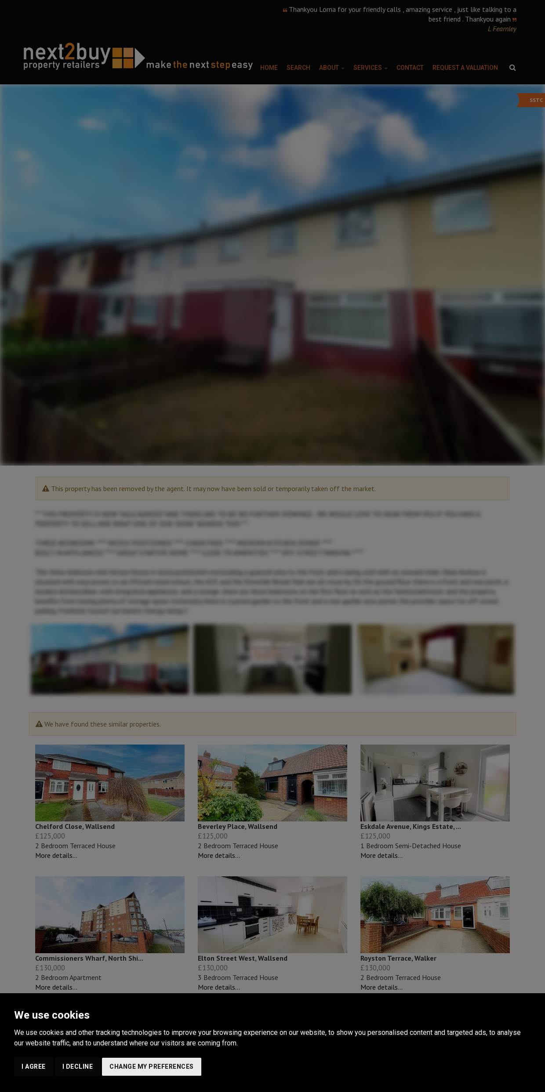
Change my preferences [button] (151, 1066)
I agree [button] (34, 1066)
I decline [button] (77, 1066)
